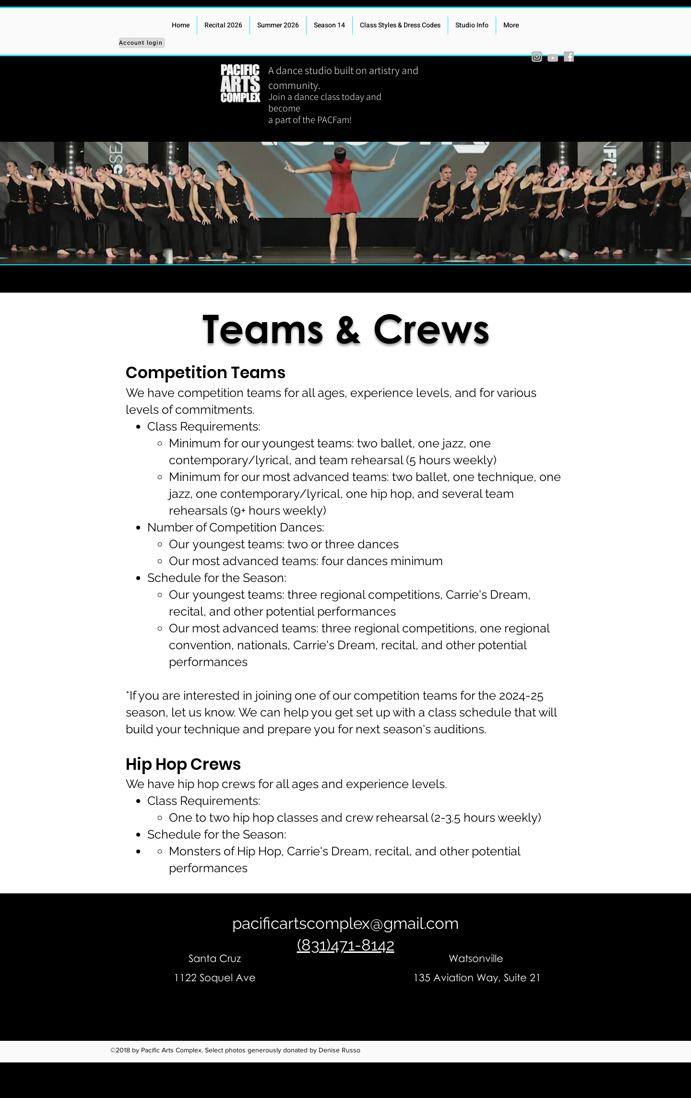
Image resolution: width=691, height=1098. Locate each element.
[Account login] (142, 42)
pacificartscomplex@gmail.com (345, 923)
